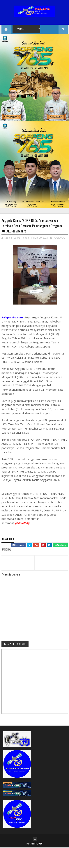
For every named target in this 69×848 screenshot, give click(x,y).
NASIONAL (59, 238)
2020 (40, 843)
